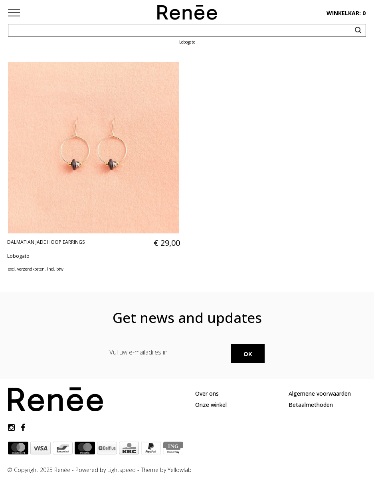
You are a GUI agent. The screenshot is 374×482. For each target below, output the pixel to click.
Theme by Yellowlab (166, 470)
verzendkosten (31, 269)
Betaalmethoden (311, 404)
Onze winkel (211, 404)
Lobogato (18, 256)
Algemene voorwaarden (320, 393)
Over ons (207, 393)
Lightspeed (121, 470)
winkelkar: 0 (346, 13)
